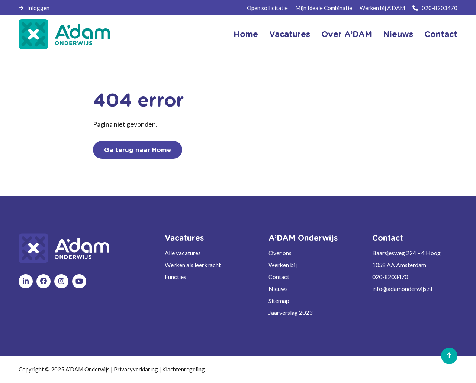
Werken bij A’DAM (382, 7)
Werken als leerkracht (193, 264)
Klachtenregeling (183, 369)
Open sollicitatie (267, 7)
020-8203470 (434, 7)
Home (246, 34)
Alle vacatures (183, 252)
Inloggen (34, 7)
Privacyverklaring (136, 369)
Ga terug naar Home (137, 150)
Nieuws (398, 34)
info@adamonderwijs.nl (402, 288)
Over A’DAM (346, 34)
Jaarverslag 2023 (290, 312)
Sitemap (278, 300)
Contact (440, 34)
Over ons (280, 252)
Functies (175, 276)
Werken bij (282, 264)
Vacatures (289, 34)
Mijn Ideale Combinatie (323, 7)
